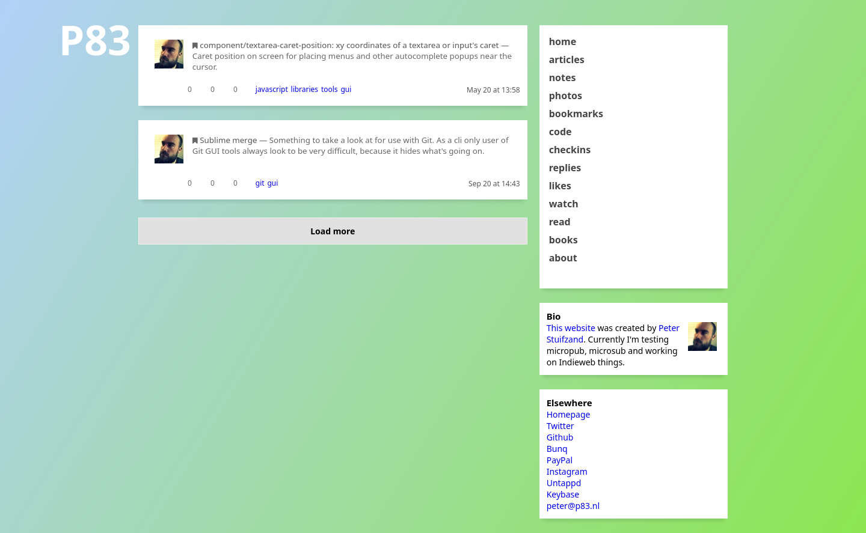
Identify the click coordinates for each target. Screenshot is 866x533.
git (260, 183)
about (563, 257)
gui (345, 89)
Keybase (563, 494)
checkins (570, 149)
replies (565, 167)
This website (571, 328)
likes (560, 185)
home (563, 41)
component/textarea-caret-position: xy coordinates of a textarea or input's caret (349, 45)
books (563, 239)
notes (562, 77)
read (560, 221)
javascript (272, 89)
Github (560, 437)
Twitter (560, 425)
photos (566, 95)
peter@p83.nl (573, 505)
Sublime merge (228, 140)
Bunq (557, 448)
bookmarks (576, 113)
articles (567, 59)
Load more (332, 231)
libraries (305, 89)
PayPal (560, 460)
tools (329, 89)
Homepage (569, 414)
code (560, 131)
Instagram (567, 471)
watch (564, 203)
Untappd (564, 483)
